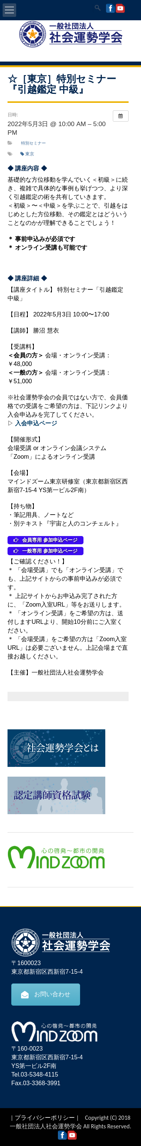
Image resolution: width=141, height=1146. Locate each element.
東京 (27, 154)
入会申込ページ (36, 423)
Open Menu (9, 10)
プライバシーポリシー (45, 1117)
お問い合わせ (45, 994)
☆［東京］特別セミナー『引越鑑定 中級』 (62, 84)
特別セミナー (33, 143)
